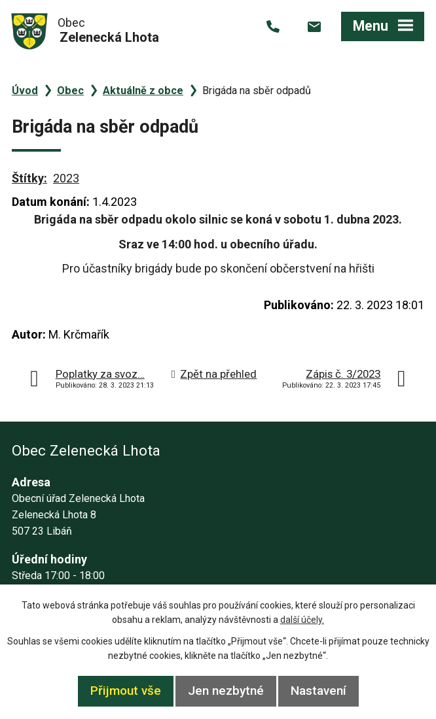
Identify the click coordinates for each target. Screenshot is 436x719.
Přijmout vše (125, 690)
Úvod (25, 90)
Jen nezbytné (226, 690)
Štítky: (29, 178)
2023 (66, 178)
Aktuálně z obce (143, 90)
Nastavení (318, 690)
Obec (70, 90)
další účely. (302, 619)
